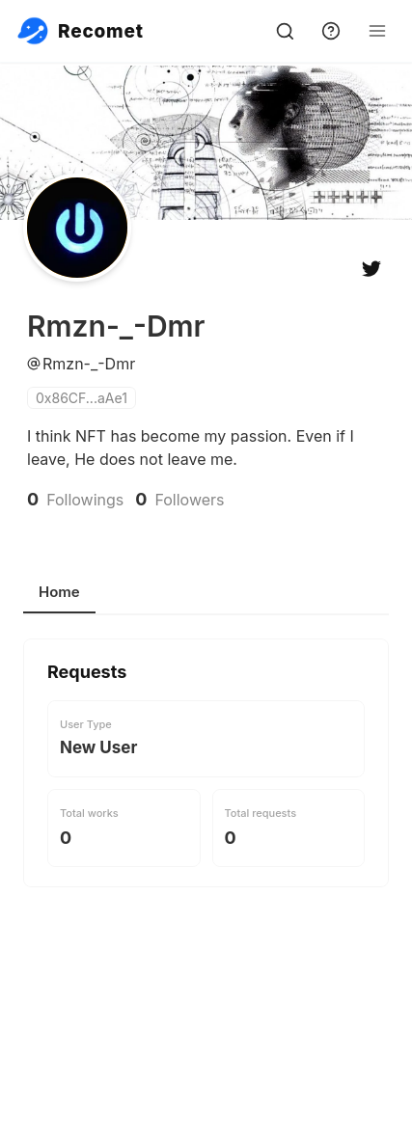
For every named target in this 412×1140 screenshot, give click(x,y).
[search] (284, 31)
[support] (331, 31)
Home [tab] (59, 592)
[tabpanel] (206, 824)
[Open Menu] (377, 31)
